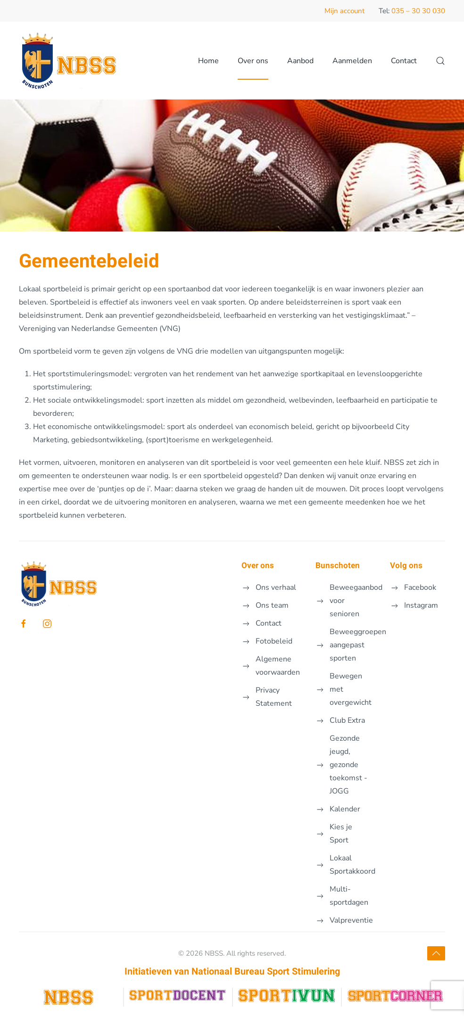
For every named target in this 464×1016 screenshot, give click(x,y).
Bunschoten (337, 565)
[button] (440, 60)
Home (208, 61)
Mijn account (344, 11)
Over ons (257, 565)
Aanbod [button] (300, 61)
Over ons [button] (253, 61)
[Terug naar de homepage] (72, 60)
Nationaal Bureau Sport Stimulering (265, 971)
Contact (404, 61)
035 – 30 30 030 (418, 11)
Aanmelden (352, 61)
